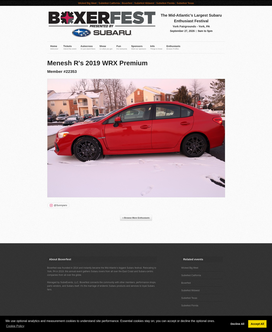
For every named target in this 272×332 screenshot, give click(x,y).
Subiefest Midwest (144, 3)
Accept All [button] (257, 323)
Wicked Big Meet (87, 3)
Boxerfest (127, 3)
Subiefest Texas (185, 3)
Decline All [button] (237, 323)
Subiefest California (109, 3)
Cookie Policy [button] (15, 326)
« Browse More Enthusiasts (136, 218)
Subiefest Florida (165, 3)
